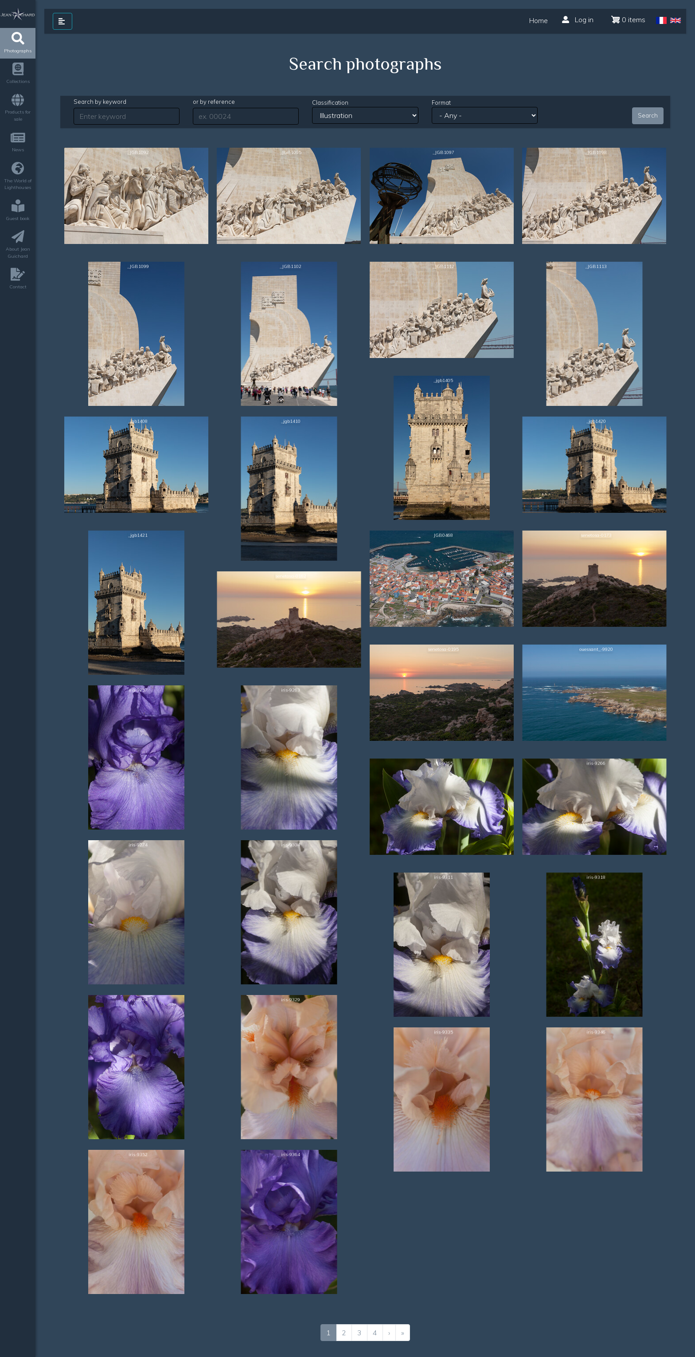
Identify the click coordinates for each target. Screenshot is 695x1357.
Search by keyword (100, 101)
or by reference (214, 101)
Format (441, 102)
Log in (577, 19)
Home (538, 20)
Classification (330, 102)
